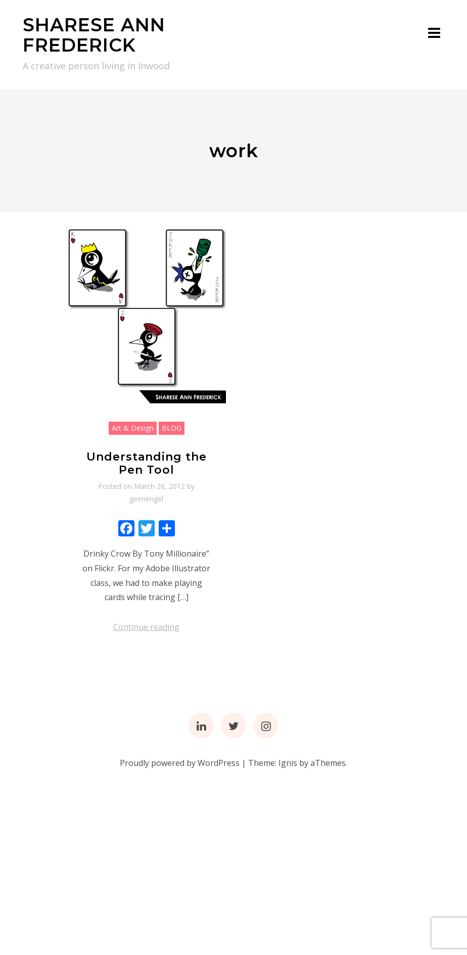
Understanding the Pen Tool (146, 463)
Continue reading (146, 626)
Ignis (287, 762)
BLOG (171, 428)
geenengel (146, 499)
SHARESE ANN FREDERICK (94, 35)
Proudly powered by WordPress (180, 762)
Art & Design (133, 428)
